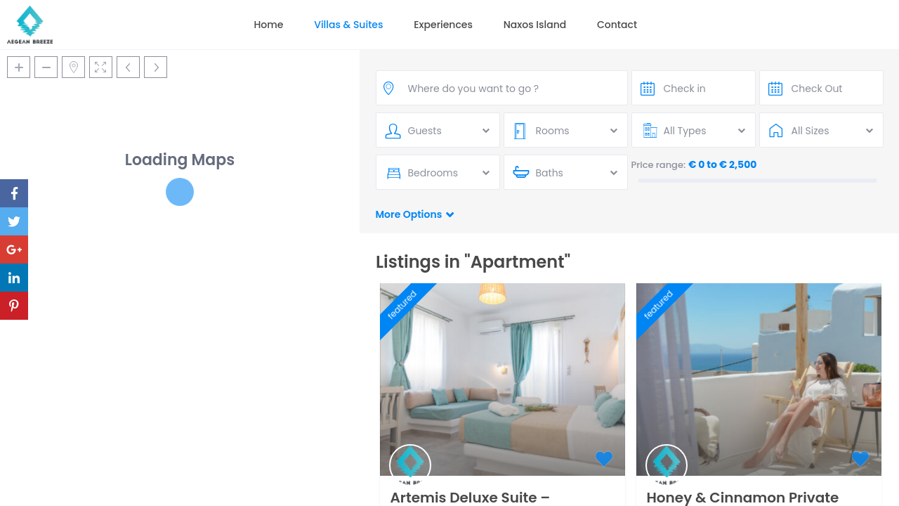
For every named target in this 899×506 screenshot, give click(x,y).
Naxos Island (535, 25)
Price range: (658, 164)
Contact (617, 25)
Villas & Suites (348, 25)
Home (268, 25)
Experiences (443, 25)
